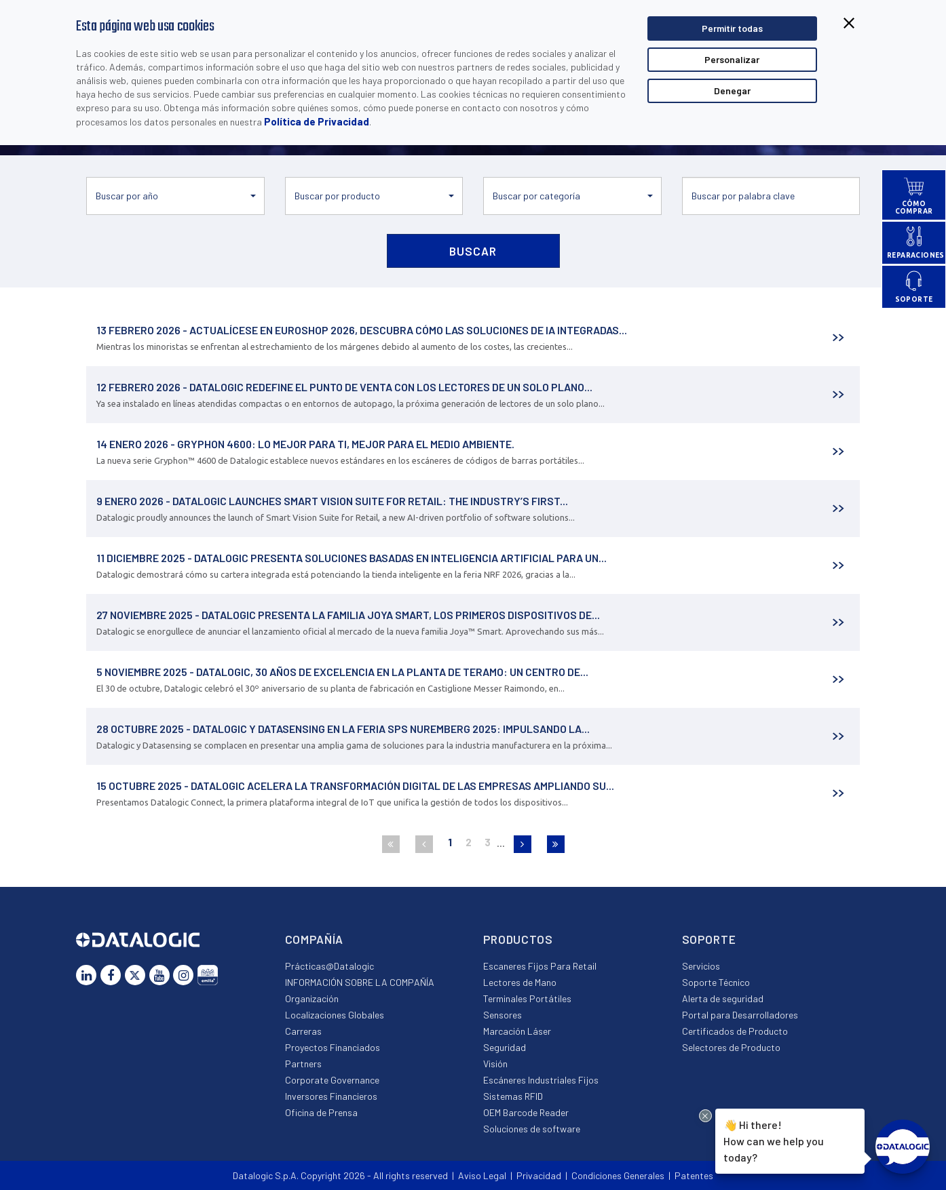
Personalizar (731, 59)
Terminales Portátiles (527, 998)
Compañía (314, 939)
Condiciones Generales (617, 1175)
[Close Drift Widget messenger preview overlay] (705, 1115)
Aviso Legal (482, 1175)
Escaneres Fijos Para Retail (540, 966)
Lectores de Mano (519, 982)
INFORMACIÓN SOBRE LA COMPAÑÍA (359, 982)
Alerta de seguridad (722, 998)
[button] (175, 196)
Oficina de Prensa (321, 1112)
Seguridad (504, 1047)
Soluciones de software (531, 1128)
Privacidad (538, 1175)
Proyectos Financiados (332, 1047)
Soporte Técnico (716, 982)
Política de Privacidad (316, 121)
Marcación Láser (517, 1031)
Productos (518, 939)
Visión (495, 1063)
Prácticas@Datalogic (329, 966)
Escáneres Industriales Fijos (541, 1080)
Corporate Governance (332, 1080)
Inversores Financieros (331, 1096)
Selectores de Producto (731, 1047)
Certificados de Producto (735, 1031)
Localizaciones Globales (334, 1014)
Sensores (502, 1014)
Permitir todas (732, 28)
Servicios (701, 966)
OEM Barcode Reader (526, 1112)
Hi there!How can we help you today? (771, 1139)
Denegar (732, 90)
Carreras (303, 1031)
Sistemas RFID (513, 1096)
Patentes (694, 1175)
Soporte (709, 939)
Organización (312, 998)
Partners (303, 1063)
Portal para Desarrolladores (740, 1014)
